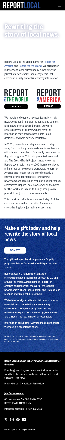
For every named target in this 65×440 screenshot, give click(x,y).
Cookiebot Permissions (33, 383)
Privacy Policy (11, 383)
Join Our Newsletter (14, 393)
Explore (16, 106)
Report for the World (30, 65)
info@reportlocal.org (14, 408)
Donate (15, 250)
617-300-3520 (35, 408)
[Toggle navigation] (59, 5)
